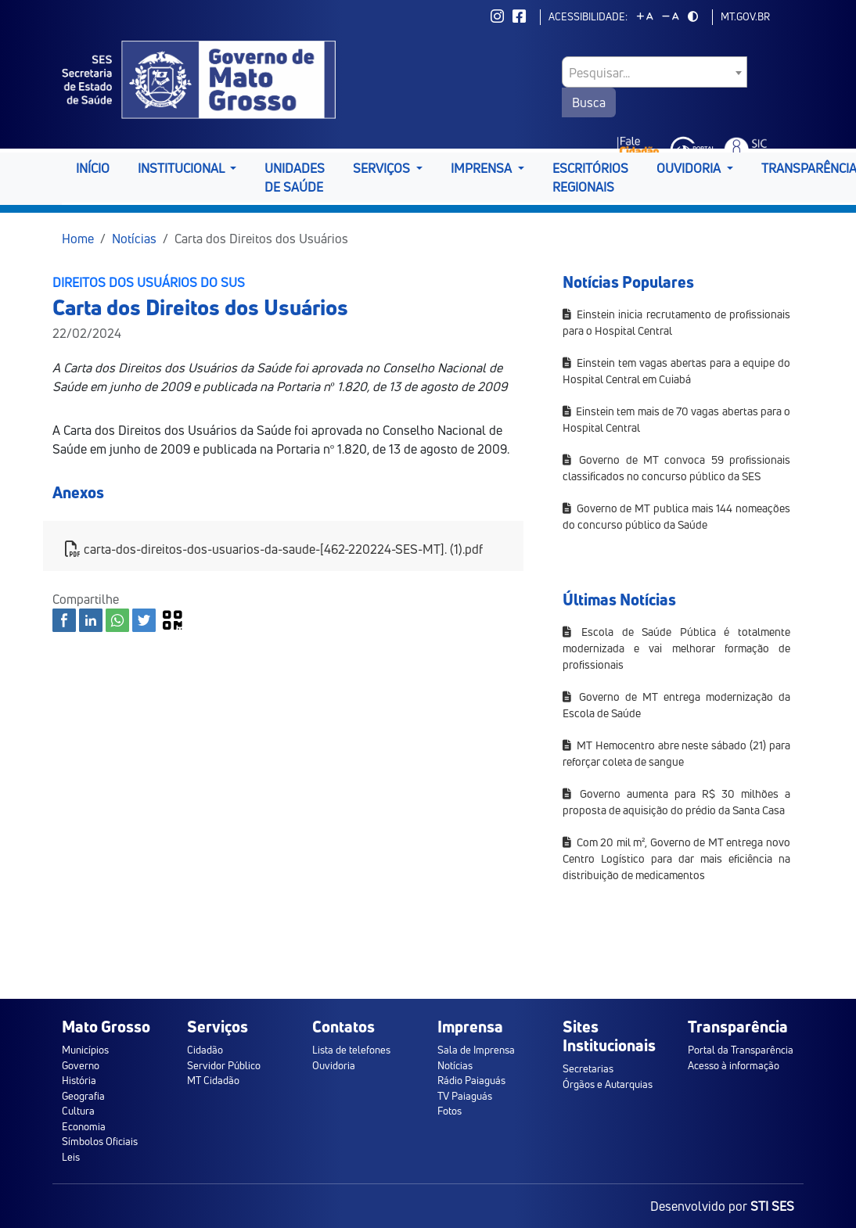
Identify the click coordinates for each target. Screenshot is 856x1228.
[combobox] (654, 72)
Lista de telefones (351, 1050)
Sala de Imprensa (476, 1050)
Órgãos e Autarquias (608, 1084)
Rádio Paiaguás (471, 1080)
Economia (84, 1126)
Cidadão (205, 1050)
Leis (71, 1157)
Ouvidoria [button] (690, 168)
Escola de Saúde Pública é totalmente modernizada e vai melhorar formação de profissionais (676, 648)
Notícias (134, 238)
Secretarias (588, 1068)
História (79, 1080)
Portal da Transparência (740, 1050)
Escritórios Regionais (590, 178)
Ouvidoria (333, 1065)
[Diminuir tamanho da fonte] (670, 16)
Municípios (85, 1050)
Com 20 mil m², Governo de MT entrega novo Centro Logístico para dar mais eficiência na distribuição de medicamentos (676, 858)
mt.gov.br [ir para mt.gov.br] (745, 16)
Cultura (78, 1111)
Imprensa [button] (483, 168)
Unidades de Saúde (294, 178)
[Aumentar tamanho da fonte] (644, 16)
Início (93, 168)
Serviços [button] (383, 168)
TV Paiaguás (464, 1096)
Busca (589, 102)
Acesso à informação (733, 1065)
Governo (80, 1065)
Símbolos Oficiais (100, 1141)
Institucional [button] (182, 168)
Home (78, 238)
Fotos (449, 1111)
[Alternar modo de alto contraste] (693, 16)
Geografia (83, 1096)
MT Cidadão (213, 1080)
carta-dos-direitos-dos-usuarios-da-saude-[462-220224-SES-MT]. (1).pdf (274, 549)
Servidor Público (224, 1065)
